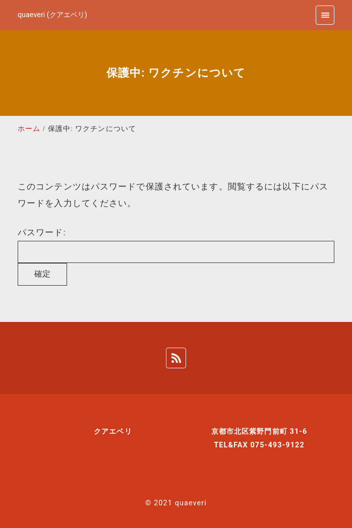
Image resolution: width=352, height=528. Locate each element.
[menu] (325, 15)
